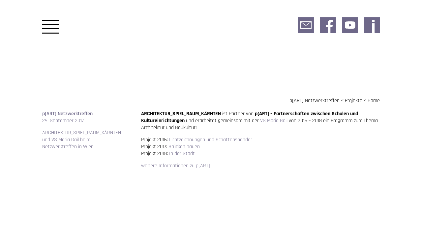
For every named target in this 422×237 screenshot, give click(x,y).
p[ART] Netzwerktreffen (314, 100)
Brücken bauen (184, 146)
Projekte (353, 100)
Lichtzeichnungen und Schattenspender (210, 139)
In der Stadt (182, 153)
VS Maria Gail (273, 120)
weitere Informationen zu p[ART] (175, 165)
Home (374, 100)
